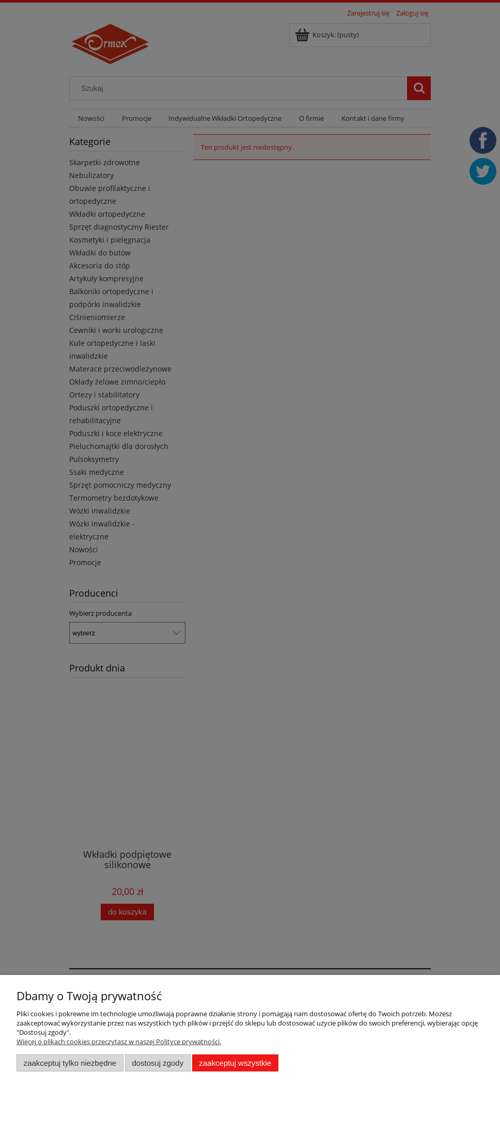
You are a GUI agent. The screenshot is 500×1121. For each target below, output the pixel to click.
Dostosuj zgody (157, 1063)
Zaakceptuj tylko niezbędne (70, 1063)
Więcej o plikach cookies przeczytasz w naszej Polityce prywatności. (119, 1041)
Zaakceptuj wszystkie (235, 1063)
